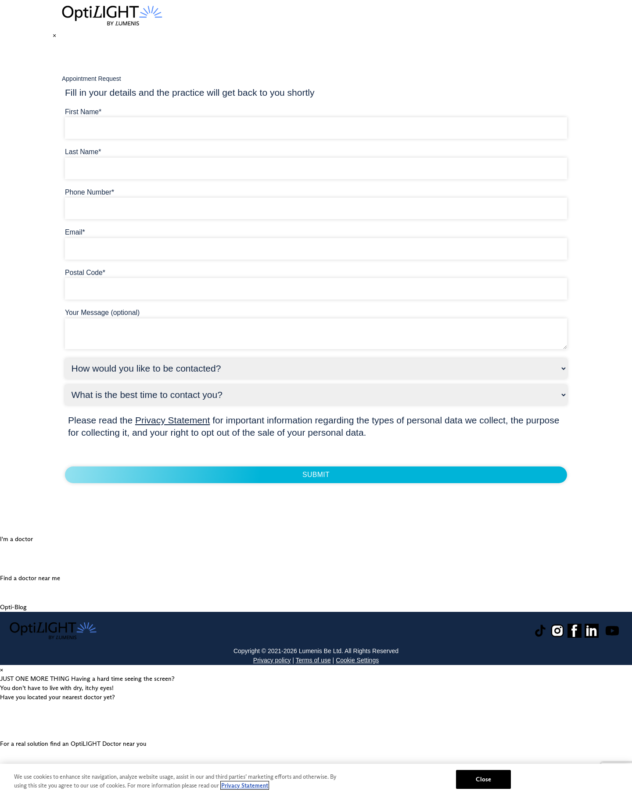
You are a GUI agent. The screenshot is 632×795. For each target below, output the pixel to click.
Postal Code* (85, 272)
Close (483, 779)
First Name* (83, 112)
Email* (75, 232)
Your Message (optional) (102, 312)
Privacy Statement (172, 420)
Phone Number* (89, 192)
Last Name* (83, 151)
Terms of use (313, 660)
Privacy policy (272, 660)
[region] (316, 779)
